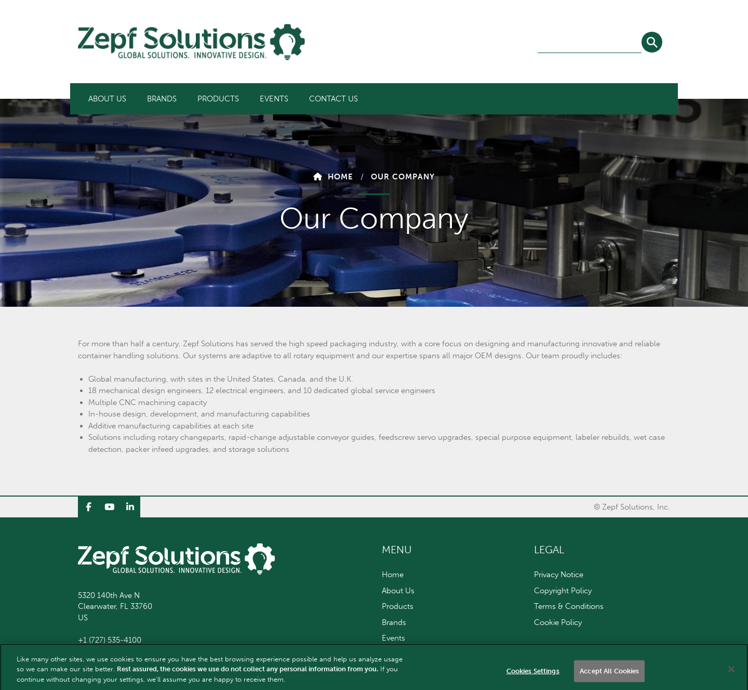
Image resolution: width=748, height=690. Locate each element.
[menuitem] (107, 98)
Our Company (403, 176)
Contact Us (333, 98)
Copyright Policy (563, 590)
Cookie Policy (558, 622)
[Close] (731, 673)
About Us (107, 98)
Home (340, 176)
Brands (162, 98)
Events (274, 98)
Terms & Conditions (569, 606)
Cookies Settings (532, 675)
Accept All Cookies (609, 675)
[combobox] (590, 42)
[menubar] (223, 98)
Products (218, 98)
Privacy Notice (558, 574)
